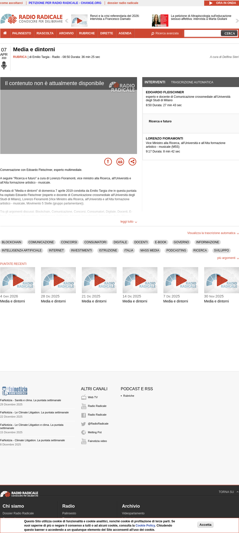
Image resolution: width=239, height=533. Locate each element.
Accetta (205, 525)
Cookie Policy (145, 525)
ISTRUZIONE (108, 250)
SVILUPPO (221, 250)
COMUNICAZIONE (41, 242)
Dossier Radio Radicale (18, 513)
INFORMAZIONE (207, 242)
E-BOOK (161, 242)
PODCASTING (176, 250)
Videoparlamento (133, 513)
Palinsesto (69, 513)
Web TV (93, 397)
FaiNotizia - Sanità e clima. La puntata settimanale (30, 400)
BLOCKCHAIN (11, 242)
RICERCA (200, 250)
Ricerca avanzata (167, 33)
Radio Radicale (97, 405)
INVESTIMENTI (81, 250)
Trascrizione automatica (192, 82)
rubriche (87, 33)
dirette (106, 33)
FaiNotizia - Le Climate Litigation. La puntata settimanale (34, 412)
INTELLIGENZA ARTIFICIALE (22, 250)
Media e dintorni (12, 301)
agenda (125, 33)
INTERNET (56, 250)
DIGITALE (120, 242)
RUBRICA (20, 57)
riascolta (45, 33)
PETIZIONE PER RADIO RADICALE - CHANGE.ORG (65, 3)
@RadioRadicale (98, 423)
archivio (66, 33)
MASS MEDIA (150, 250)
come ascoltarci (11, 3)
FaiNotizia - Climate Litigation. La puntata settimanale (32, 440)
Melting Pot (95, 432)
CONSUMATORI (95, 242)
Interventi (155, 82)
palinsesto (21, 33)
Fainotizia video (97, 440)
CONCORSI (69, 242)
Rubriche (128, 395)
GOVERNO (181, 242)
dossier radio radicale (122, 3)
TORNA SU (226, 492)
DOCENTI (141, 242)
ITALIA (128, 250)
